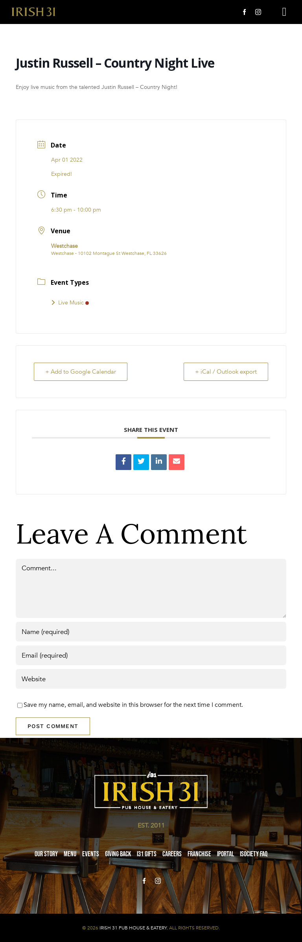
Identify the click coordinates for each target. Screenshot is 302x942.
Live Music (70, 302)
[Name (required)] (151, 632)
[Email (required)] (151, 655)
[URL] (151, 679)
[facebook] (244, 12)
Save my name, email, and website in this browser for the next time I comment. (133, 705)
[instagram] (258, 12)
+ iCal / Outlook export (226, 372)
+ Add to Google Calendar (80, 372)
